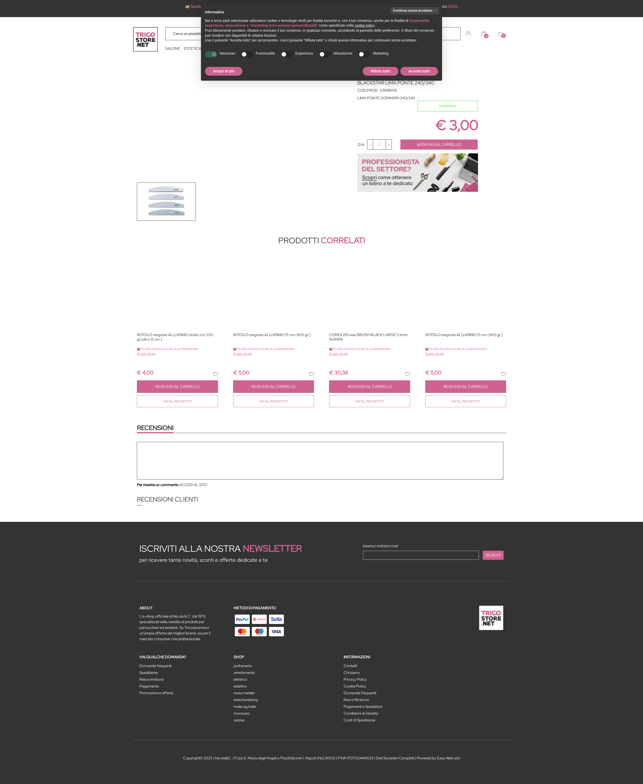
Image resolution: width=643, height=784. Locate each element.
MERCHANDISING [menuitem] (246, 699)
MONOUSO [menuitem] (241, 713)
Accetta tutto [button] (419, 71)
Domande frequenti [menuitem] (155, 665)
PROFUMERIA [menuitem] (243, 665)
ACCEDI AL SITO (193, 484)
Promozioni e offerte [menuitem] (156, 693)
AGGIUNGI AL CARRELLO (439, 144)
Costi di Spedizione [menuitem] (359, 720)
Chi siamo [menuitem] (352, 672)
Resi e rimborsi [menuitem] (151, 679)
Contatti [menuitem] (350, 665)
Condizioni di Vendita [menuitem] (361, 713)
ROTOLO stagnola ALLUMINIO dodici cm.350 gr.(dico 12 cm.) (175, 337)
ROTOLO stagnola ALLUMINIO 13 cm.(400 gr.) (464, 335)
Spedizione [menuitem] (148, 672)
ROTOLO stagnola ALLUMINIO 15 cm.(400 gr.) (272, 335)
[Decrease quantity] (370, 145)
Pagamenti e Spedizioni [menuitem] (363, 706)
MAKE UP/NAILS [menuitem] (245, 706)
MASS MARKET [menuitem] (244, 693)
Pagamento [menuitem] (149, 686)
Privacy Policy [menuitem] (355, 679)
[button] (453, 33)
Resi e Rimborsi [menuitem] (356, 699)
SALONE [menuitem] (172, 48)
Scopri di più (146, 354)
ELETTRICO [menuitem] (240, 679)
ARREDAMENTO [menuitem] (244, 672)
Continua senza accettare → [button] (415, 10)
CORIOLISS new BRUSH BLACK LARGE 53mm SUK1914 (368, 337)
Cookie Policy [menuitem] (355, 686)
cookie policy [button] (364, 25)
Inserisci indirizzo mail (381, 545)
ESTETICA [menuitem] (192, 48)
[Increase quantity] (389, 145)
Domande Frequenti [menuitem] (360, 693)
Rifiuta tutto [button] (381, 71)
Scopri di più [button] (223, 71)
